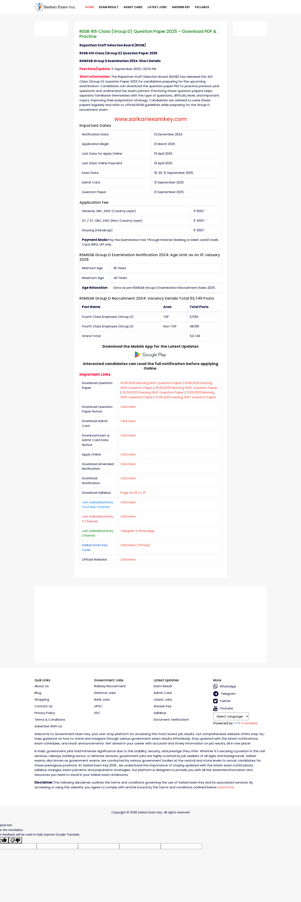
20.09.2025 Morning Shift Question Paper (186, 387)
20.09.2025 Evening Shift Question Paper (153, 392)
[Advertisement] (150, 623)
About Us (41, 686)
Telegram (127, 531)
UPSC (98, 706)
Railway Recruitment (110, 686)
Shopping (41, 699)
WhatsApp (146, 531)
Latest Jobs (157, 7)
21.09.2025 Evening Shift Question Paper (185, 397)
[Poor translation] (15, 840)
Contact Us (43, 706)
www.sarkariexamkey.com (150, 119)
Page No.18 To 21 (132, 492)
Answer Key (181, 7)
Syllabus (202, 7)
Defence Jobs (105, 693)
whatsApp (224, 686)
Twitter (222, 701)
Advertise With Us (48, 726)
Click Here (128, 407)
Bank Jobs (102, 699)
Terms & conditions (49, 719)
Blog (37, 693)
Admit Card (133, 7)
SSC (97, 713)
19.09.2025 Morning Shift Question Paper (151, 383)
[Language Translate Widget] (231, 716)
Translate (245, 723)
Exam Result (109, 7)
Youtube (223, 708)
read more (226, 787)
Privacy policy (44, 713)
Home (89, 7)
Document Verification (171, 719)
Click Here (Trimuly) (135, 545)
